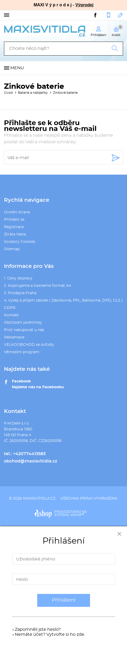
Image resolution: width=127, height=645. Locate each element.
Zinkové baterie (65, 92)
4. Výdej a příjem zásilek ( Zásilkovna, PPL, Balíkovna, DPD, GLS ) (63, 300)
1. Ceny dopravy (18, 278)
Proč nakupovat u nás (24, 330)
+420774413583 (108, 15)
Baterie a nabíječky (33, 92)
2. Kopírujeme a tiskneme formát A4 (37, 286)
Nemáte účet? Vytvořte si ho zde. (50, 634)
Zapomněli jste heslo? (38, 629)
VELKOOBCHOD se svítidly (29, 345)
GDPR (9, 308)
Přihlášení (64, 600)
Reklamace (14, 337)
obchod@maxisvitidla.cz (120, 15)
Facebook (21, 381)
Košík (117, 30)
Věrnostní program (21, 352)
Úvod (8, 92)
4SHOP (77, 514)
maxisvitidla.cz (39, 498)
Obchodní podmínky (23, 322)
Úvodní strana (17, 212)
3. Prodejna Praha (20, 293)
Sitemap (12, 249)
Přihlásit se (14, 219)
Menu (17, 68)
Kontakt (11, 315)
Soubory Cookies (19, 242)
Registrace (14, 227)
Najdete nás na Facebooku (38, 387)
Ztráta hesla (15, 234)
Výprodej (84, 5)
